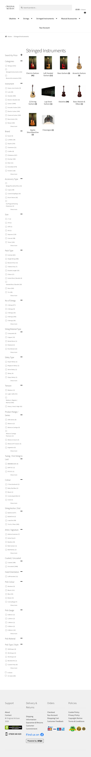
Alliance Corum (13, 440)
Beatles (11, 542)
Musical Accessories (69, 18)
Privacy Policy (74, 715)
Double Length (13, 270)
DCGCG (11, 471)
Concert (11, 238)
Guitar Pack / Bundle (15, 278)
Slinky (10, 373)
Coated (12, 562)
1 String (12, 305)
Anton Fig (11, 538)
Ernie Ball (12, 167)
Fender (11, 171)
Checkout (51, 712)
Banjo (11, 123)
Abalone (11, 586)
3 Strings (12, 313)
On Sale (12, 676)
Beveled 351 (12, 661)
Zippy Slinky (12, 377)
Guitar (12, 103)
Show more (13, 126)
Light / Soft (12, 394)
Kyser (10, 136)
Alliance (11, 423)
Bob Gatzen (12, 546)
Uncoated (13, 566)
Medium (11, 390)
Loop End (12, 520)
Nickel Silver (12, 341)
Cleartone (12, 147)
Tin (10, 292)
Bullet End (12, 516)
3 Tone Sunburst (13, 484)
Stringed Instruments (45, 18)
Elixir (10, 163)
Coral (10, 500)
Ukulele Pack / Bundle (14, 284)
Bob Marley (12, 550)
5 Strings (12, 320)
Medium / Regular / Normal (11, 401)
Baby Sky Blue (13, 488)
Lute (10, 92)
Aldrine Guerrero (14, 534)
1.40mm (11, 622)
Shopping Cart (53, 718)
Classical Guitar (14, 115)
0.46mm (12, 630)
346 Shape (12, 649)
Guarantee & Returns (34, 722)
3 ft (9, 223)
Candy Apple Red (14, 496)
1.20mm (11, 618)
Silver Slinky (12, 369)
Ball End (12, 513)
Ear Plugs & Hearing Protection (12, 205)
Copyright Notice (75, 718)
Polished (11, 345)
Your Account (44, 28)
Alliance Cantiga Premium (11, 435)
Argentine (12, 447)
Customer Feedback (55, 721)
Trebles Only (12, 266)
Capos (11, 190)
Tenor (11, 242)
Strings (26, 18)
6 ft (9, 230)
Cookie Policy (73, 712)
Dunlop (12, 159)
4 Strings (12, 317)
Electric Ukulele (14, 100)
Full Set (12, 255)
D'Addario (12, 155)
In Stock (10, 672)
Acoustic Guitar (14, 107)
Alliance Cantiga (14, 427)
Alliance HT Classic (14, 444)
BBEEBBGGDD (13, 464)
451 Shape (12, 653)
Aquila (11, 143)
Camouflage (12, 602)
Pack (11, 288)
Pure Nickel (12, 349)
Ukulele (12, 96)
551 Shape (12, 657)
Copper (11, 337)
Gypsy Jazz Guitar (14, 88)
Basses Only (13, 263)
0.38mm (11, 626)
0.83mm (11, 615)
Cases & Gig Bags (14, 193)
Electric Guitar (14, 111)
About (7, 712)
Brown (11, 598)
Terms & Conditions (76, 721)
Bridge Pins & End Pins (14, 186)
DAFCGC (11, 467)
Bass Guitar (12, 119)
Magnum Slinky (13, 365)
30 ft (10, 226)
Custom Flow (13, 664)
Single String (13, 259)
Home (10, 36)
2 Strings (11, 309)
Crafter (11, 151)
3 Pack (11, 274)
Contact (8, 715)
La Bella (11, 140)
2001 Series (12, 420)
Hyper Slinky (12, 362)
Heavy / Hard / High (15, 406)
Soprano (12, 234)
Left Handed (13, 576)
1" (9, 219)
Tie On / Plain (13, 524)
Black (10, 492)
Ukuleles (12, 18)
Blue (10, 594)
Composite (12, 333)
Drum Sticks (13, 197)
